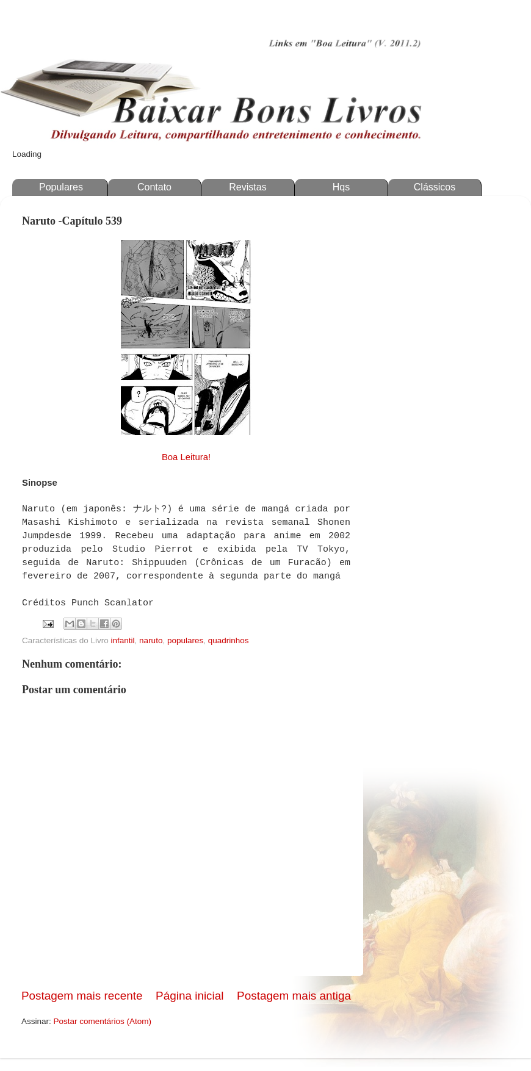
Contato (154, 187)
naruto (150, 640)
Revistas (247, 187)
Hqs (341, 187)
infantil (123, 640)
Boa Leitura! (186, 457)
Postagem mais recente (81, 995)
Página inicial (189, 995)
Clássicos (434, 187)
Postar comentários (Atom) (103, 1021)
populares (185, 640)
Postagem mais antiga (294, 995)
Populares (61, 187)
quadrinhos (228, 640)
